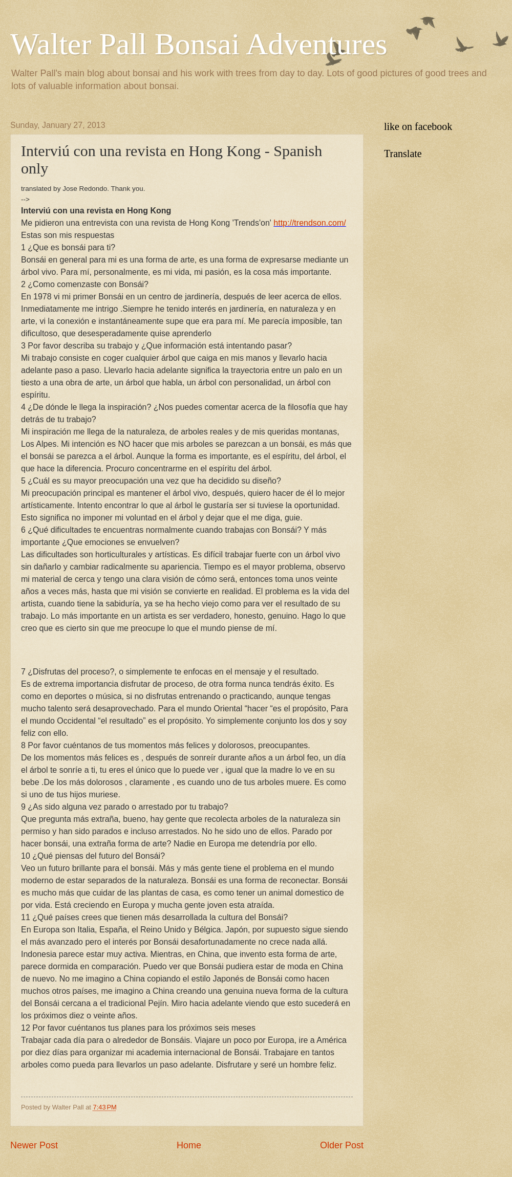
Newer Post (34, 1145)
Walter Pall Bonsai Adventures (199, 44)
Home (189, 1145)
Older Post (342, 1145)
